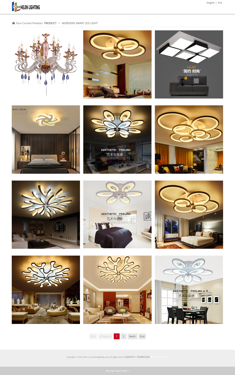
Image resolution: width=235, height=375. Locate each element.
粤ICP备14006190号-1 (117, 370)
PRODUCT (50, 23)
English (211, 2)
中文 (220, 2)
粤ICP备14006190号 (159, 357)
